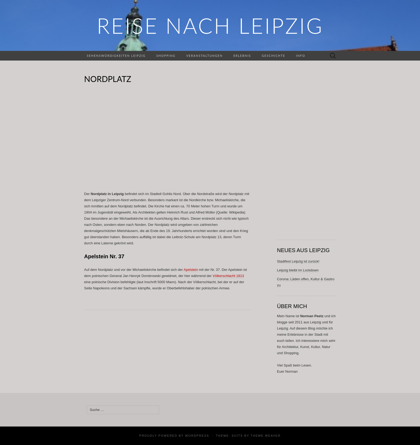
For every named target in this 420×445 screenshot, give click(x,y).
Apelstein (190, 270)
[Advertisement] (167, 140)
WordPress (197, 435)
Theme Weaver (265, 435)
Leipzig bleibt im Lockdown (297, 270)
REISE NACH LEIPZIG (210, 25)
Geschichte (273, 55)
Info (300, 55)
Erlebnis (242, 55)
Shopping (165, 55)
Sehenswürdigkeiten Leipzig (116, 55)
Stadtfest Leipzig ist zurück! (298, 261)
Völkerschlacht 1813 (228, 276)
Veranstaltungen (204, 55)
